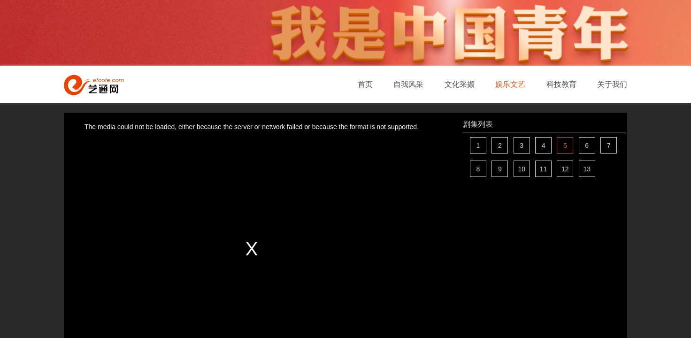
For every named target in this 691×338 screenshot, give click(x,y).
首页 (365, 84)
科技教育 (561, 84)
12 (565, 169)
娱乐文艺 (510, 84)
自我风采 (408, 84)
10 (521, 169)
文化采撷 (460, 84)
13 (587, 169)
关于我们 (612, 84)
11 (543, 169)
